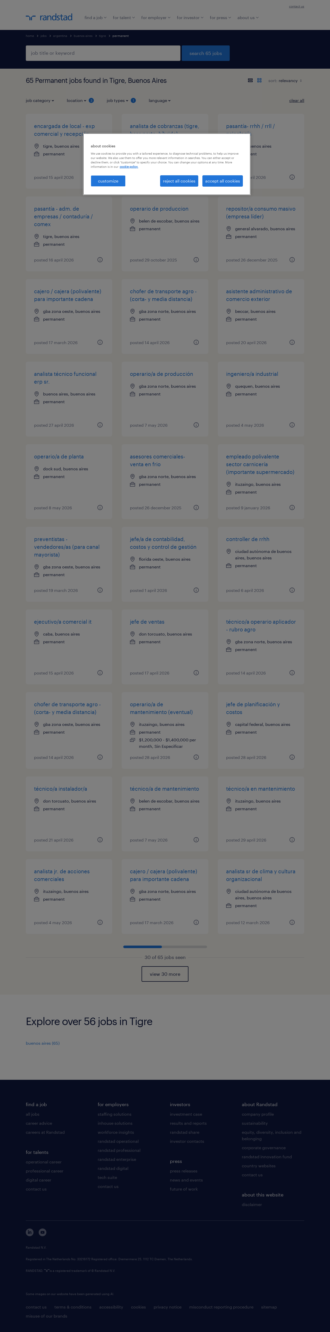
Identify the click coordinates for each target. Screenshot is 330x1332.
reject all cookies (179, 180)
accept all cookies (222, 180)
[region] (167, 164)
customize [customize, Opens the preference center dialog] (108, 180)
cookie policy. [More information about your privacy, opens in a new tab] (129, 166)
